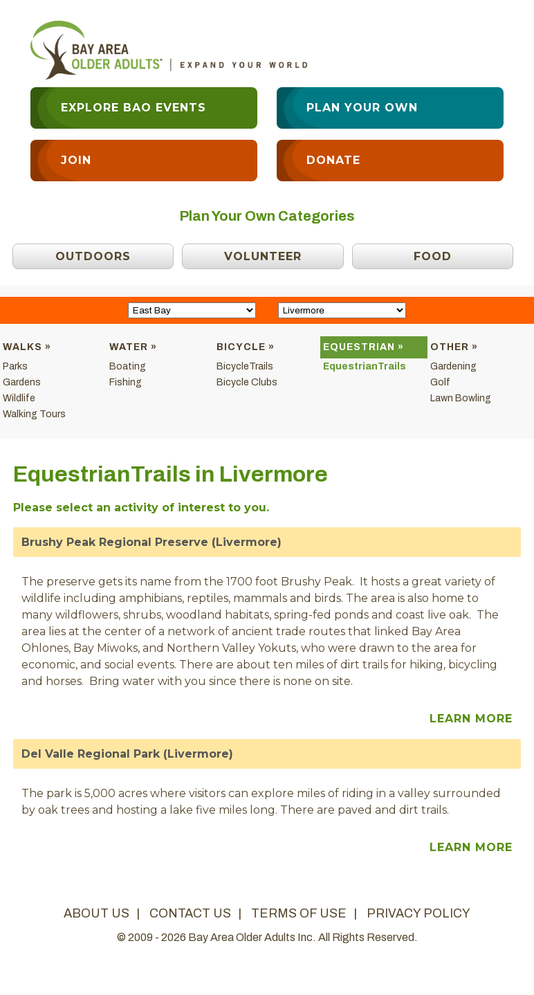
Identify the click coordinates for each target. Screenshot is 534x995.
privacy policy (418, 913)
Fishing (125, 382)
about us (96, 913)
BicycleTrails (245, 366)
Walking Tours (34, 414)
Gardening (453, 366)
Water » (133, 347)
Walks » (27, 347)
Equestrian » (363, 347)
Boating (127, 366)
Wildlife (19, 398)
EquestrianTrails (364, 366)
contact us (190, 913)
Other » (454, 347)
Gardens (22, 382)
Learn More (471, 718)
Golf (440, 382)
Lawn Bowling (460, 398)
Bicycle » (246, 347)
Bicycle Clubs (247, 382)
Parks (15, 366)
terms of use (299, 913)
